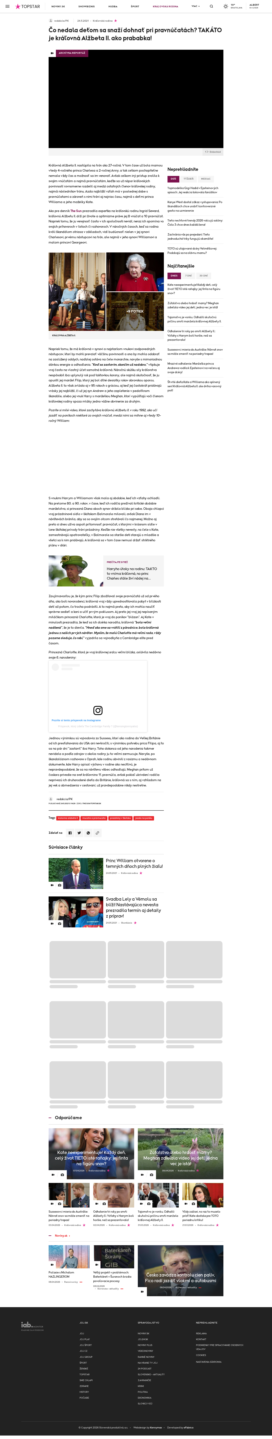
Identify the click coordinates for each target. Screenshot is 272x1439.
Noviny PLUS (145, 1345)
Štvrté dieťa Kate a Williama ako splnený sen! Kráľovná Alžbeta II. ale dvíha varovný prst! (194, 386)
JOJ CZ (83, 1351)
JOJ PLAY (85, 1339)
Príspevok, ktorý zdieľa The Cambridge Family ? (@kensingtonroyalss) (98, 726)
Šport (135, 6)
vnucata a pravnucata (94, 818)
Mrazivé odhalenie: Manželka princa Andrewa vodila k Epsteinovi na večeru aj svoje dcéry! (193, 368)
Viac (194, 6)
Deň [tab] (173, 179)
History (84, 1392)
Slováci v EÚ (145, 1404)
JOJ (82, 1333)
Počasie (84, 1398)
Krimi (141, 1386)
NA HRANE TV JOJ (147, 1363)
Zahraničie (144, 1380)
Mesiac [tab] (206, 179)
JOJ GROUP (86, 1357)
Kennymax (156, 1427)
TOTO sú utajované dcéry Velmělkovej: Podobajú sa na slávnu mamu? (192, 250)
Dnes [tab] (174, 276)
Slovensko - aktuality (151, 1374)
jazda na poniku (143, 818)
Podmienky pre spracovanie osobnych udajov (219, 1347)
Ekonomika (144, 1398)
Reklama (201, 1333)
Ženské (84, 1369)
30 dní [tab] (204, 276)
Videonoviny (145, 1351)
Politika (143, 1392)
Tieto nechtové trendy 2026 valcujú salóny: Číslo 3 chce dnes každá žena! (195, 222)
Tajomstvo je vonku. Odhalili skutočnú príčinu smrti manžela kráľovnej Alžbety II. (194, 319)
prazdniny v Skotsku (120, 818)
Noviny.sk (58, 6)
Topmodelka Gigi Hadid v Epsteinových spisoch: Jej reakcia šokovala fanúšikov (192, 190)
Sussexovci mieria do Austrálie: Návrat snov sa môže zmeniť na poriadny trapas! (195, 351)
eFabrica (188, 1427)
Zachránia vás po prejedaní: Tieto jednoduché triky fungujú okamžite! (190, 236)
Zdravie (84, 1386)
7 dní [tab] (188, 276)
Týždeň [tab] (189, 179)
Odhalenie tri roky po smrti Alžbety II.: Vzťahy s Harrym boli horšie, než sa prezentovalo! (191, 335)
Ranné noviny (146, 1357)
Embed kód (213, 152)
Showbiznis (86, 6)
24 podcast (144, 1369)
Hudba (113, 6)
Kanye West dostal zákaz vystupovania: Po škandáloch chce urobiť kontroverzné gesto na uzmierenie (194, 206)
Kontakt (201, 1339)
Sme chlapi (86, 1380)
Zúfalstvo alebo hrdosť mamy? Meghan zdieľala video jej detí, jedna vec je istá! (193, 305)
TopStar (85, 1374)
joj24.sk (143, 1339)
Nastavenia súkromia (208, 1362)
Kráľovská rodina (165, 6)
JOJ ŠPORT (86, 1345)
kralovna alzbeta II (68, 818)
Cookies (201, 1355)
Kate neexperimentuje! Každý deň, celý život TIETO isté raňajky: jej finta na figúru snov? (193, 289)
